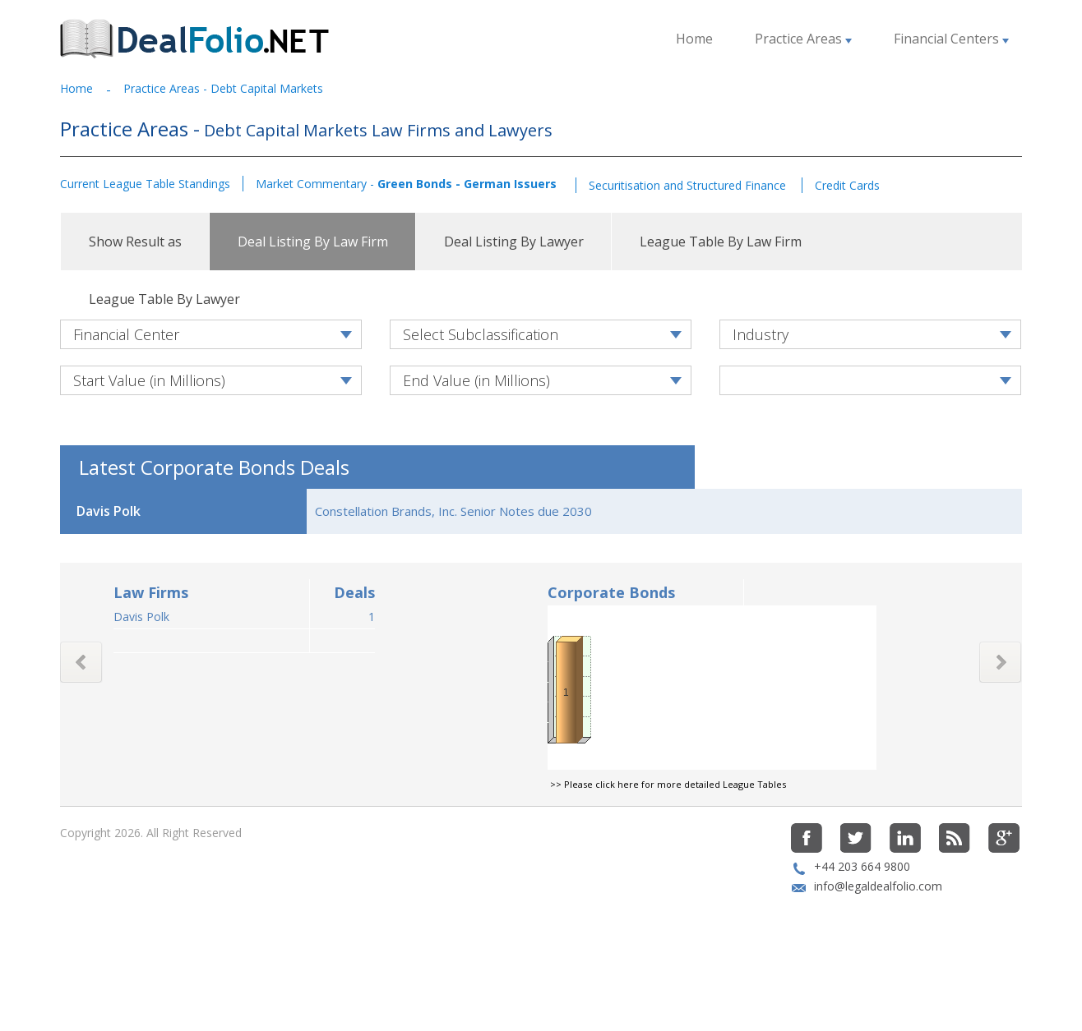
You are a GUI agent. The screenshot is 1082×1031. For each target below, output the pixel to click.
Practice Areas (803, 39)
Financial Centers (951, 39)
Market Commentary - (406, 183)
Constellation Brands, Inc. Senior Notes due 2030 (453, 567)
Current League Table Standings (145, 183)
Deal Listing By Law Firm (313, 241)
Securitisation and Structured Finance (689, 185)
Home (694, 39)
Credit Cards (847, 185)
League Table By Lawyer (164, 299)
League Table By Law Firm (721, 241)
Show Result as (135, 241)
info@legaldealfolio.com (878, 942)
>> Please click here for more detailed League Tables (668, 840)
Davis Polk (141, 672)
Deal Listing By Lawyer (514, 241)
